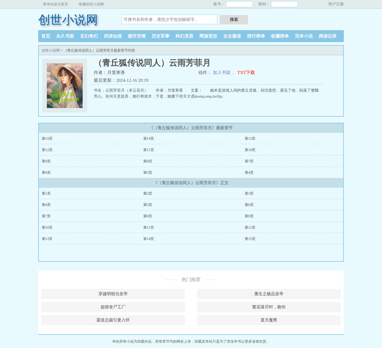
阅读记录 (328, 36)
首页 (45, 36)
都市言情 (137, 36)
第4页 (249, 172)
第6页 (46, 172)
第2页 (147, 193)
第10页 (250, 150)
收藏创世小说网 (91, 4)
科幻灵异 (184, 36)
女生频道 (232, 36)
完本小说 (304, 36)
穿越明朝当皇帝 (113, 294)
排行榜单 (256, 36)
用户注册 (336, 4)
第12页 (47, 150)
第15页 (47, 138)
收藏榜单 (280, 36)
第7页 (249, 161)
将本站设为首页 (55, 4)
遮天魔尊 (269, 320)
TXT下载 (246, 72)
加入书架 (222, 72)
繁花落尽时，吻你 (269, 307)
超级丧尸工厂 (113, 307)
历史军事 (161, 36)
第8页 (147, 161)
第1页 (46, 193)
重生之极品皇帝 (269, 294)
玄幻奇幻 (89, 36)
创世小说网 (68, 20)
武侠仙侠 (113, 36)
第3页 (249, 193)
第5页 (147, 172)
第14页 (148, 138)
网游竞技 (208, 36)
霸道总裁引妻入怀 (113, 320)
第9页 (46, 161)
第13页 (250, 138)
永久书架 (65, 36)
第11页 (148, 150)
